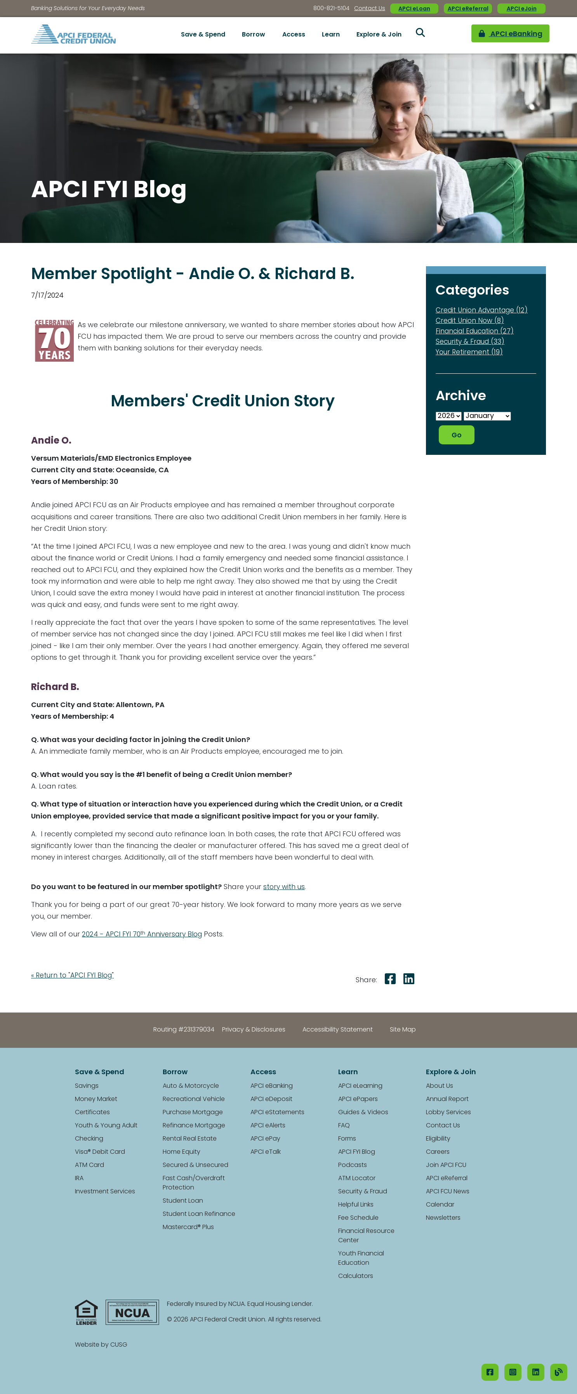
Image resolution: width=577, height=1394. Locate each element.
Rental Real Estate (190, 1139)
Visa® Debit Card (100, 1152)
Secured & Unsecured (195, 1165)
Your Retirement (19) (471, 352)
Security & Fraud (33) (472, 342)
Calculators (355, 1276)
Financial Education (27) (477, 331)
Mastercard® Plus (188, 1227)
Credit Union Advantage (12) (485, 310)
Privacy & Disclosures (253, 1030)
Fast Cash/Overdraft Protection (194, 1183)
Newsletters (443, 1218)
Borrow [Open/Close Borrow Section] (253, 35)
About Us (439, 1086)
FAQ (344, 1126)
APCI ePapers (358, 1099)
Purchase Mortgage (193, 1113)
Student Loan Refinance (199, 1214)
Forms (347, 1139)
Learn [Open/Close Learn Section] (331, 35)
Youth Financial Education (361, 1258)
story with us (284, 887)
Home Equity (181, 1152)
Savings (87, 1086)
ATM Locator (356, 1179)
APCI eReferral (468, 9)
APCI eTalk (265, 1152)
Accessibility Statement (337, 1030)
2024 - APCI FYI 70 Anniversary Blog (144, 934)
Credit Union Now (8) (471, 321)
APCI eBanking (498, 35)
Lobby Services (448, 1113)
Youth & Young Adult (106, 1126)
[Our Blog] (558, 1372)
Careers (438, 1152)
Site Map (403, 1030)
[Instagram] (512, 1372)
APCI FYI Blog (356, 1152)
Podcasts (352, 1165)
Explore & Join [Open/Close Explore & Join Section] (378, 35)
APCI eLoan (414, 9)
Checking (89, 1139)
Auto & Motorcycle (191, 1086)
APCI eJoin (522, 9)
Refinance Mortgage (194, 1126)
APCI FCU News (447, 1192)
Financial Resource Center (366, 1236)
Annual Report (447, 1099)
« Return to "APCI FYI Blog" (74, 976)
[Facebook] (490, 1372)
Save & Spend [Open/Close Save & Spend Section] (203, 35)
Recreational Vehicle (194, 1099)
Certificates (92, 1113)
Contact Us (369, 9)
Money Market (96, 1099)
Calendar (440, 1205)
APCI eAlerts (267, 1126)
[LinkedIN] (535, 1372)
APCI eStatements (277, 1113)
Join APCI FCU (446, 1165)
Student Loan (183, 1201)
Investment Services (105, 1192)
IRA (79, 1179)
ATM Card (89, 1165)
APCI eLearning (360, 1086)
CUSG (118, 1345)
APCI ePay (265, 1139)
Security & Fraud (362, 1192)
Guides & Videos (363, 1113)
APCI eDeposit (271, 1099)
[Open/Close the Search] (420, 35)
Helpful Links (356, 1205)
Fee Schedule (358, 1218)
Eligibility (438, 1139)
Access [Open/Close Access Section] (293, 35)
